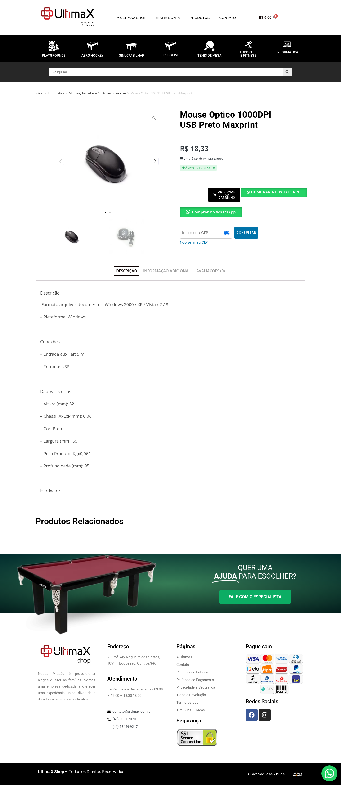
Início (39, 93)
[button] (105, 212)
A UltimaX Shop (131, 18)
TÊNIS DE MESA (209, 55)
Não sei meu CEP (194, 242)
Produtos (200, 18)
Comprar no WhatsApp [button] (214, 212)
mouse (121, 93)
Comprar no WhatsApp (276, 192)
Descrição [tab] (126, 270)
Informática (56, 93)
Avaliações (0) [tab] (210, 270)
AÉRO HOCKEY (92, 55)
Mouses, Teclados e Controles (90, 93)
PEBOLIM (170, 55)
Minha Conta (168, 18)
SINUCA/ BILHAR (131, 55)
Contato (227, 18)
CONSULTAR (246, 233)
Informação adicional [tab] (166, 270)
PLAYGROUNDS (54, 55)
